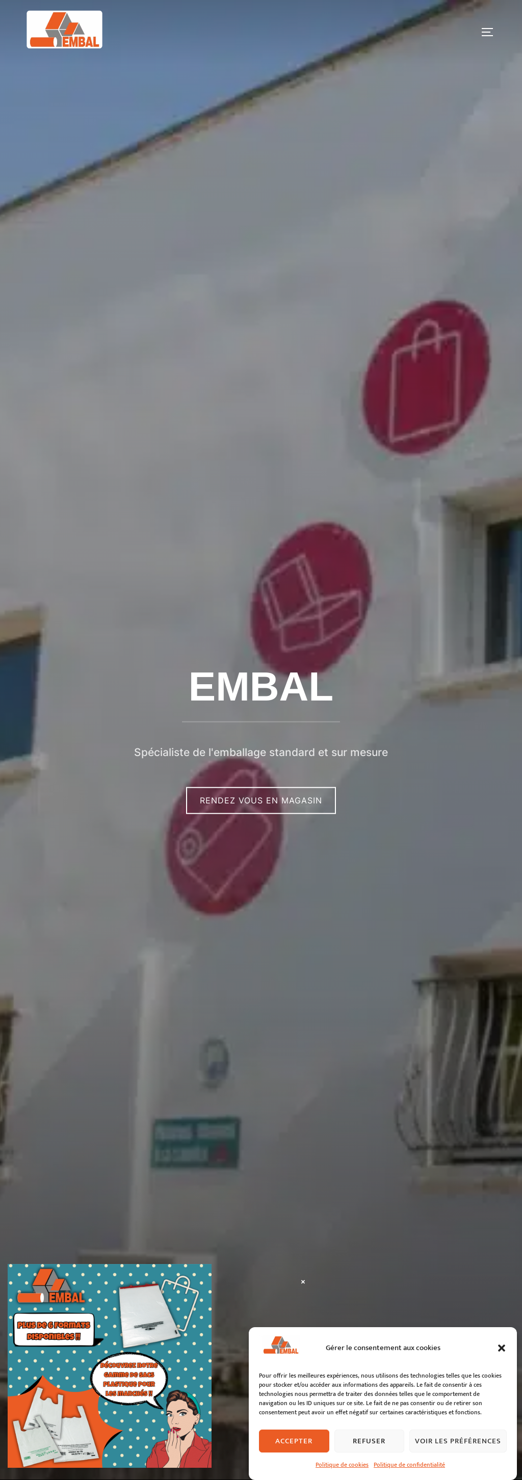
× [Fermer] (303, 1281)
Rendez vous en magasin (261, 800)
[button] (502, 1369)
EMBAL (261, 686)
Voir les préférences (458, 1462)
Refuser (369, 1462)
